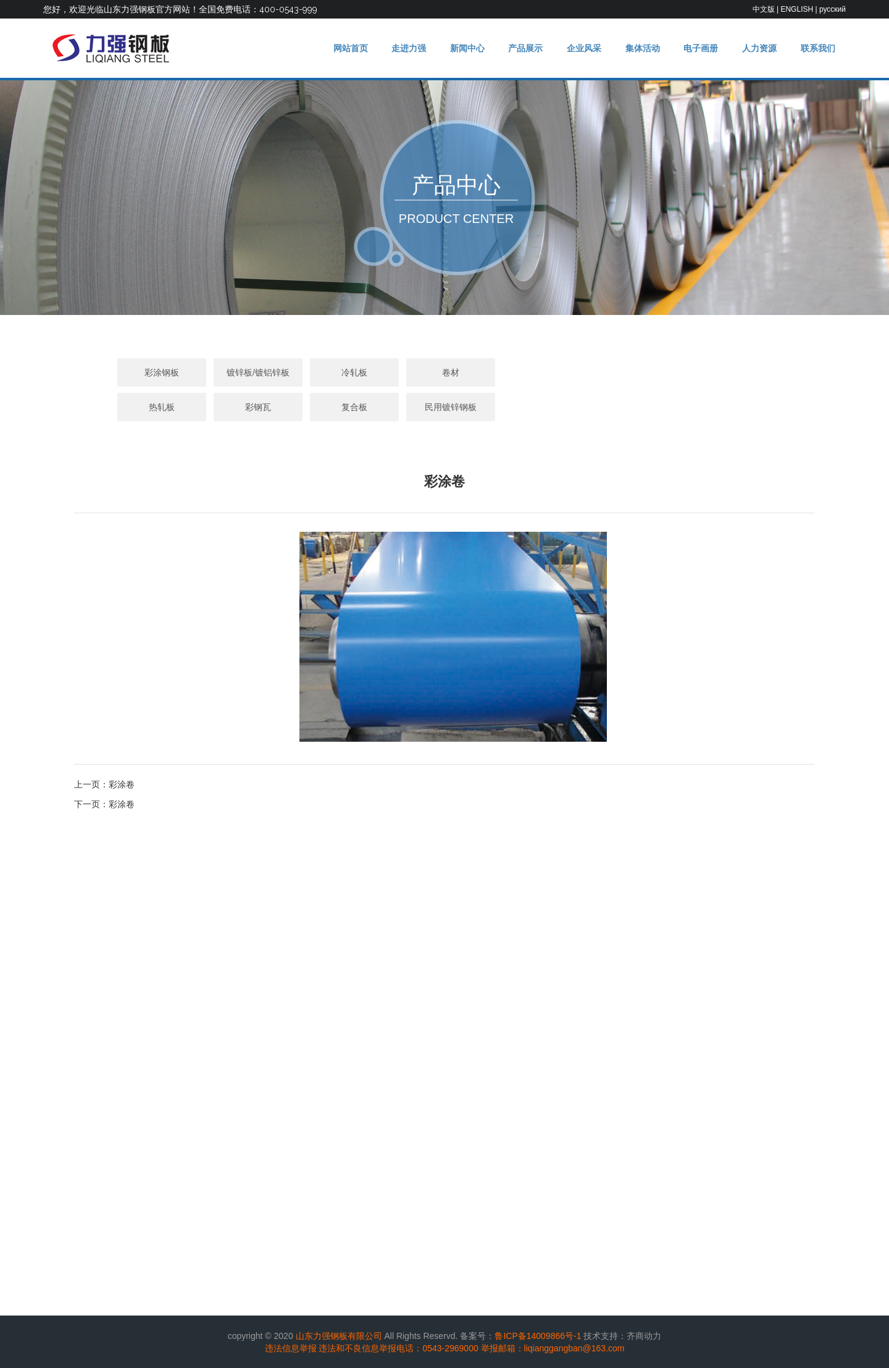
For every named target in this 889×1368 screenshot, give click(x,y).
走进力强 (394, 48)
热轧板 (541, 372)
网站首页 (333, 48)
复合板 (733, 372)
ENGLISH (796, 9)
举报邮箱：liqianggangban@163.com (553, 1348)
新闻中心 (454, 48)
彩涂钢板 (155, 372)
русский (832, 9)
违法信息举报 (291, 1348)
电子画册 (695, 48)
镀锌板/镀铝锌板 (251, 372)
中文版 (764, 9)
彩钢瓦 (637, 372)
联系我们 (816, 48)
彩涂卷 (122, 784)
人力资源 (756, 48)
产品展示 (515, 48)
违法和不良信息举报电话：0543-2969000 (398, 1348)
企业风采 (574, 48)
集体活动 (635, 48)
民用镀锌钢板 (444, 407)
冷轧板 (348, 372)
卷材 (444, 372)
